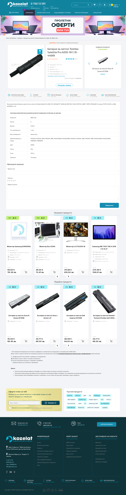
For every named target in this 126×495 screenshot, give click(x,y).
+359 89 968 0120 (54, 8)
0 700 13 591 (38, 3)
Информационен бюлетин (74, 456)
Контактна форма (107, 424)
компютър (82, 399)
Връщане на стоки (101, 448)
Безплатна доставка (43, 445)
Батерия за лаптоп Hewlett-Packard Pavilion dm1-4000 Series (104, 318)
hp (90, 395)
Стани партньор (100, 454)
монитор (81, 407)
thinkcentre (106, 395)
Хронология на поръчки (73, 448)
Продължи (109, 205)
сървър (104, 407)
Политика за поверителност (45, 451)
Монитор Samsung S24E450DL (19, 246)
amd (80, 403)
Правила (39, 448)
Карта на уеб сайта (101, 451)
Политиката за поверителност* (41, 408)
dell (84, 395)
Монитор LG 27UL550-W (75, 246)
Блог (38, 465)
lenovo (70, 395)
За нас (39, 442)
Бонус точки (69, 454)
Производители (100, 459)
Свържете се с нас (101, 445)
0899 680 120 (47, 425)
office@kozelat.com (35, 8)
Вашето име (11, 169)
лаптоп (77, 395)
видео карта (93, 399)
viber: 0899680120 (11, 464)
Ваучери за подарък (101, 462)
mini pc (109, 399)
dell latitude (71, 407)
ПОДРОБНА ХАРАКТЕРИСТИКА (56, 76)
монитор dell (93, 403)
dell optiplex (71, 399)
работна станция (93, 407)
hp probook (71, 403)
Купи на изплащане (81, 12)
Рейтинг (10, 178)
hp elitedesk (105, 403)
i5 (85, 403)
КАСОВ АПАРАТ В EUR (43, 12)
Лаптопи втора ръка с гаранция (46, 462)
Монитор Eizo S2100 (47, 246)
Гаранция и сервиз (42, 456)
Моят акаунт (70, 445)
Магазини (98, 442)
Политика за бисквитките (44, 454)
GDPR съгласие (70, 442)
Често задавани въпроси (44, 459)
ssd (102, 399)
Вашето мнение (12, 184)
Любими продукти (71, 451)
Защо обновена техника (62, 12)
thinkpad (97, 395)
